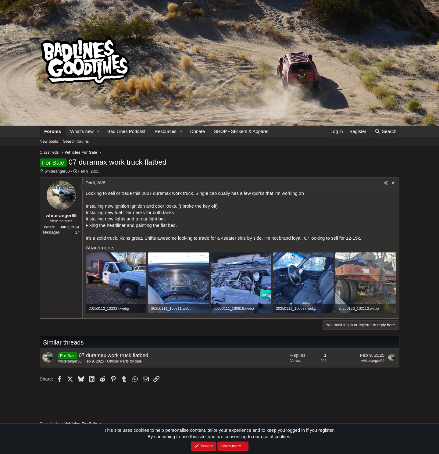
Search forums (76, 141)
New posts (49, 141)
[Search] (385, 131)
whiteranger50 (57, 171)
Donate (197, 131)
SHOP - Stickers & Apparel (241, 131)
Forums (52, 131)
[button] (98, 131)
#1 (394, 183)
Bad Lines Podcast (126, 131)
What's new (82, 131)
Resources (166, 131)
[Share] (386, 183)
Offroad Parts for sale (124, 361)
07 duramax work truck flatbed (113, 355)
